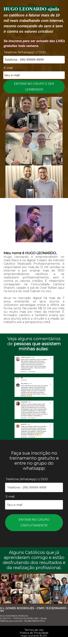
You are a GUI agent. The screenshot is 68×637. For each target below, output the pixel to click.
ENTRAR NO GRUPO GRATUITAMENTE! (34, 522)
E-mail (8, 68)
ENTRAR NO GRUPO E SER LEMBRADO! (34, 86)
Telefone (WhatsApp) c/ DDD (27, 479)
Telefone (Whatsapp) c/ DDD (25, 52)
